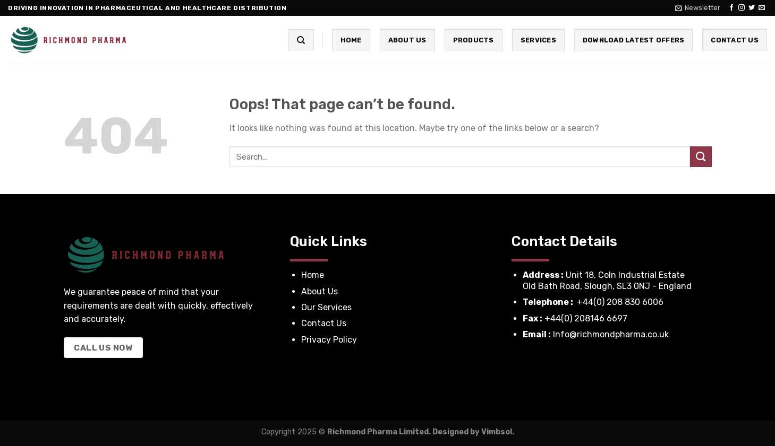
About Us (407, 40)
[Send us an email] (762, 8)
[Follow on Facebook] (731, 8)
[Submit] (700, 156)
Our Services (327, 307)
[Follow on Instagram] (741, 8)
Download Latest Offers (634, 40)
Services (538, 40)
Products (473, 40)
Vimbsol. (497, 431)
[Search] (300, 39)
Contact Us (735, 40)
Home (351, 40)
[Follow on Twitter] (751, 8)
